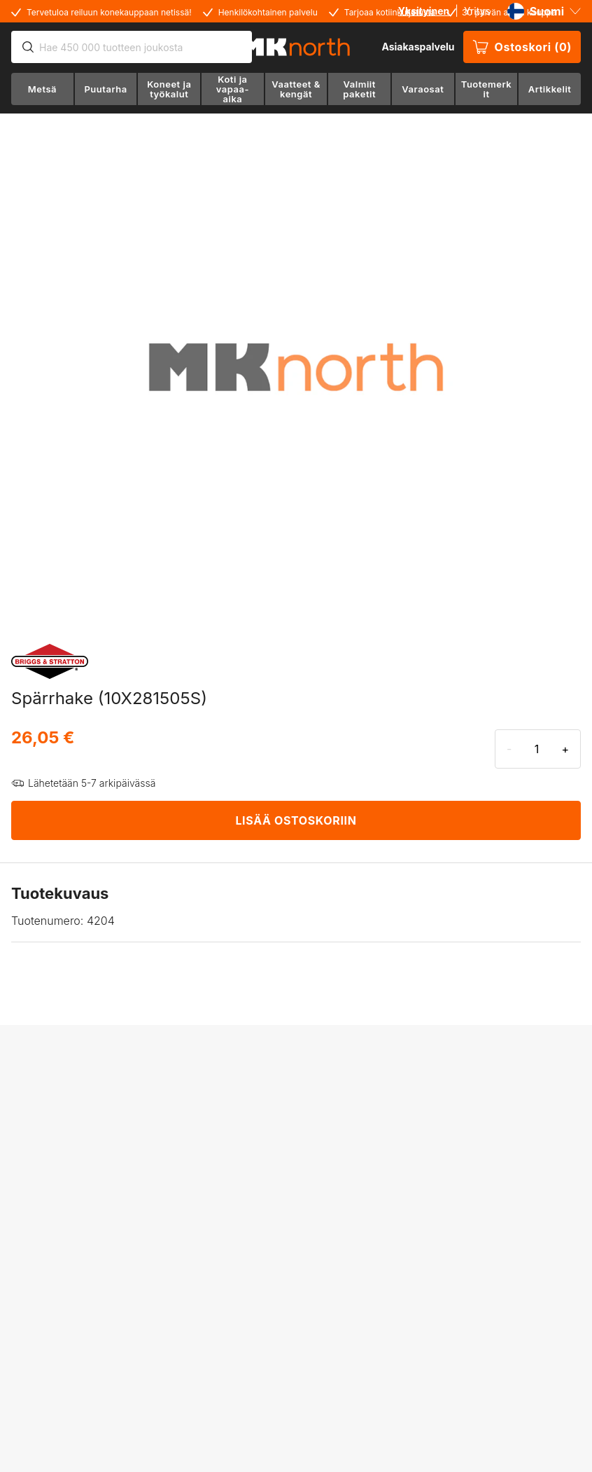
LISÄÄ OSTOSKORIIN (295, 820)
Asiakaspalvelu (417, 47)
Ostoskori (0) (522, 47)
